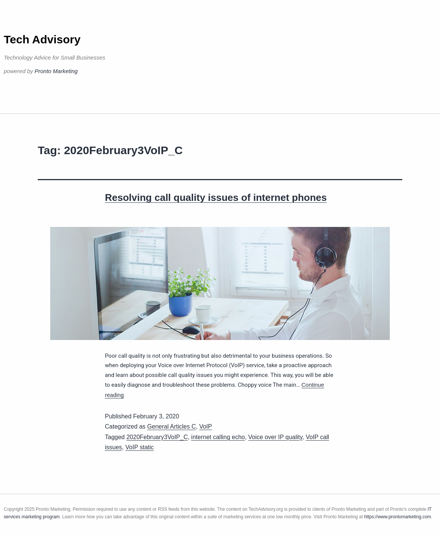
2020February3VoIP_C (157, 437)
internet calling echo (218, 437)
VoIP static (139, 447)
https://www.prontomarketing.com (397, 516)
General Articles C (171, 426)
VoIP (205, 426)
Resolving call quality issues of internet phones (216, 197)
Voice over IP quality (275, 437)
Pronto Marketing (56, 71)
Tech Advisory (42, 39)
